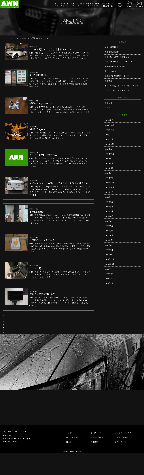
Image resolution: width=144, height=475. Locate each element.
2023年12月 (109, 144)
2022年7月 (109, 201)
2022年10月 (109, 187)
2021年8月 (109, 225)
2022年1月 (109, 211)
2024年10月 (109, 129)
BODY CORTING (77, 5)
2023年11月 (109, 149)
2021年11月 (109, 221)
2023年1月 (109, 177)
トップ (69, 455)
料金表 (69, 464)
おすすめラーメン (112, 81)
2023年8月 (109, 163)
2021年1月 (109, 254)
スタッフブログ (121, 459)
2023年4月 (109, 173)
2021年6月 (109, 235)
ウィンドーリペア (73, 459)
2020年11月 (109, 264)
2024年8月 (109, 134)
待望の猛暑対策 (111, 47)
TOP (54, 5)
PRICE (120, 5)
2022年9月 (109, 192)
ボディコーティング (123, 455)
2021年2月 (109, 249)
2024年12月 (109, 125)
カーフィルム (95, 455)
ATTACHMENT (108, 5)
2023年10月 (109, 153)
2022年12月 (109, 182)
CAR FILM (64, 5)
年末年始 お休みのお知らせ (117, 57)
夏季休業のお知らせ (113, 52)
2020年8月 (109, 278)
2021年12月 (109, 216)
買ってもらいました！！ (115, 71)
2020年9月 (109, 273)
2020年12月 (109, 259)
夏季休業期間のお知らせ (115, 66)
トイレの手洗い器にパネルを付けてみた (121, 85)
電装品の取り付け (97, 459)
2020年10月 (109, 269)
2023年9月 (109, 158)
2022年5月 (109, 206)
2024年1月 (109, 139)
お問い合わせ (120, 464)
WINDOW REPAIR (93, 5)
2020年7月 (109, 283)
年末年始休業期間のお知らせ (117, 76)
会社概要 (94, 464)
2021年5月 (109, 240)
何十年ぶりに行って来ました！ (118, 90)
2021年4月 (109, 245)
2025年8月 (109, 120)
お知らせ (108, 103)
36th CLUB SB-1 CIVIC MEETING (119, 61)
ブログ (107, 107)
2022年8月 (109, 197)
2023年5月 (109, 168)
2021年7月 (109, 230)
